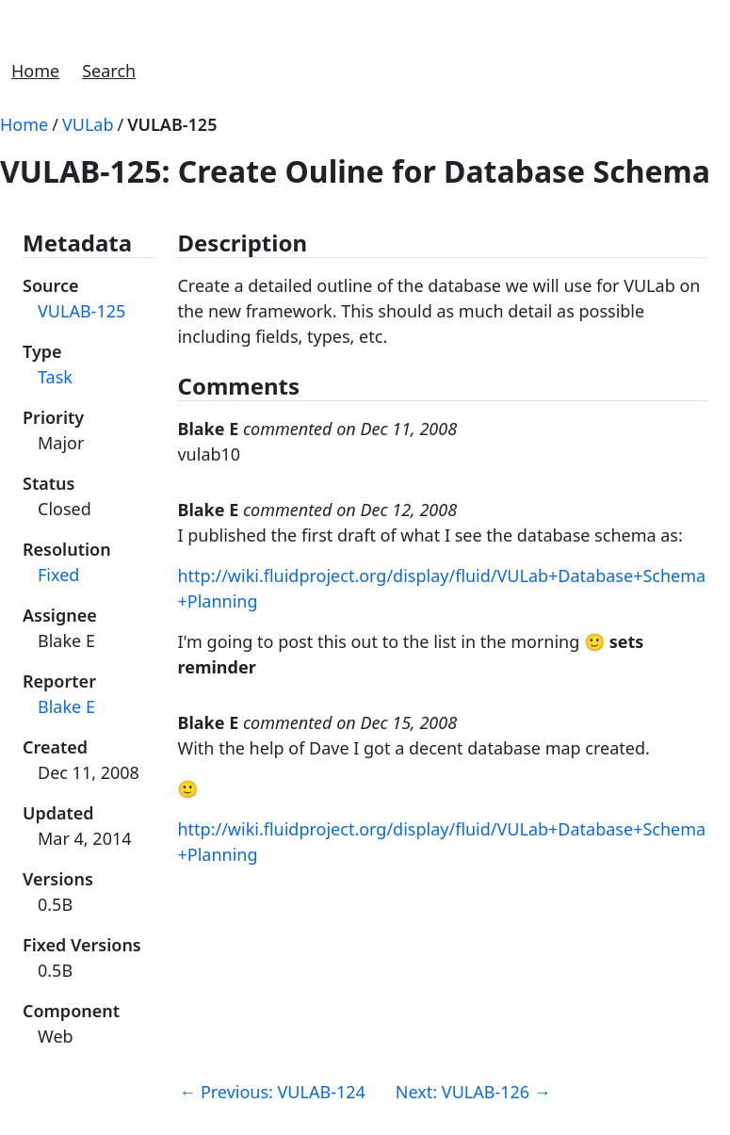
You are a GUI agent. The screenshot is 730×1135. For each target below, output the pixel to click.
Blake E (66, 706)
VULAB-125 (172, 124)
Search (109, 70)
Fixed (58, 574)
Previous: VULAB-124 (272, 1091)
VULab (88, 124)
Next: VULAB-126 (473, 1091)
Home (35, 70)
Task (55, 376)
